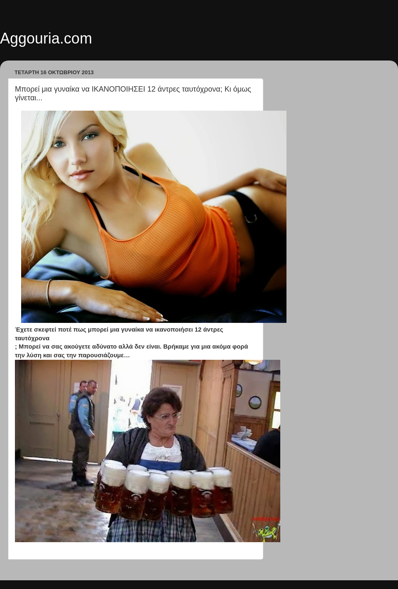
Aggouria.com (46, 38)
